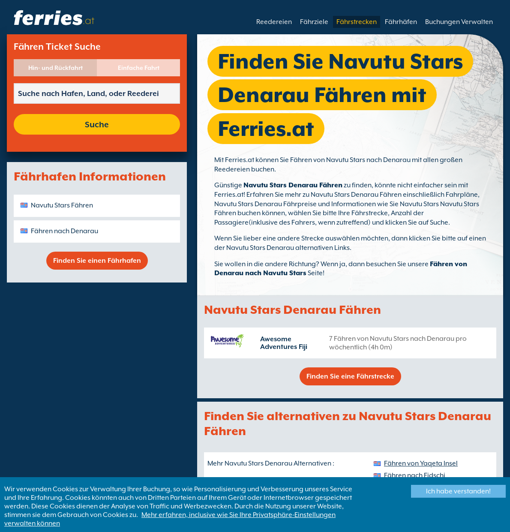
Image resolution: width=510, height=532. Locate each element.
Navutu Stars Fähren (62, 205)
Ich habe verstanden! (458, 491)
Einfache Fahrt (138, 67)
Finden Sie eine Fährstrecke (350, 376)
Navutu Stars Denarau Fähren (292, 185)
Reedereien (274, 22)
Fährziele (314, 22)
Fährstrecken (356, 22)
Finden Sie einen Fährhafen (97, 260)
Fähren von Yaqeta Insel (421, 463)
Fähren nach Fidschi (414, 475)
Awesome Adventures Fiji (283, 343)
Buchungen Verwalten (459, 22)
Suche (97, 124)
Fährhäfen (401, 22)
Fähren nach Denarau (64, 231)
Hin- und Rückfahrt (55, 67)
